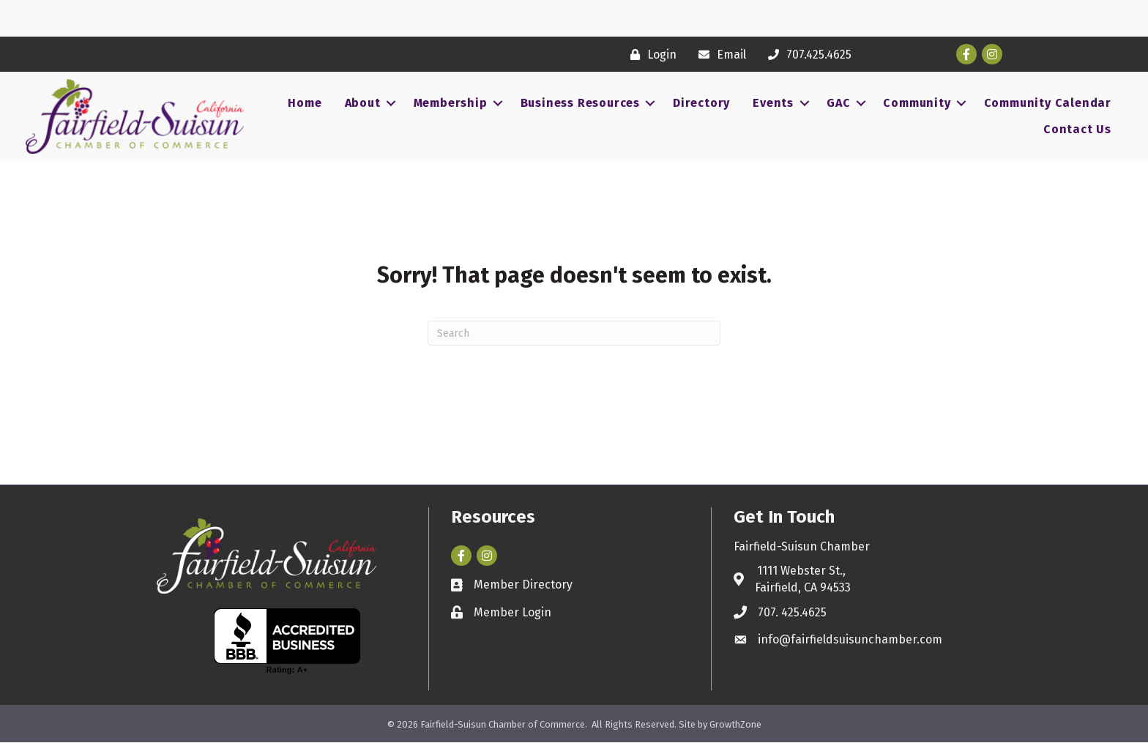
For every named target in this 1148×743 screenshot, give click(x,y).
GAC (838, 103)
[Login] (649, 54)
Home (304, 103)
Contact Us (1077, 129)
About (363, 103)
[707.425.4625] (806, 54)
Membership (451, 103)
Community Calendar (1047, 103)
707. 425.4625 (792, 612)
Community (916, 103)
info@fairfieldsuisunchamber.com (850, 639)
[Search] (574, 333)
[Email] (718, 54)
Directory (701, 103)
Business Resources (580, 103)
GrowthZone (735, 724)
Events (773, 103)
